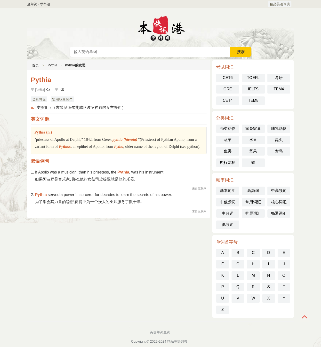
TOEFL (253, 78)
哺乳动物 (279, 128)
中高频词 (279, 191)
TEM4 (278, 89)
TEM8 (253, 100)
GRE (228, 89)
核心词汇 (279, 202)
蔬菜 (228, 140)
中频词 (227, 213)
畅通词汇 (279, 213)
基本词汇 (227, 191)
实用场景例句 (62, 99)
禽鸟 (279, 151)
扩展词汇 (253, 213)
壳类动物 (227, 128)
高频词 (253, 191)
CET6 (228, 78)
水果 (253, 140)
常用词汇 (253, 202)
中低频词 (227, 202)
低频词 (227, 224)
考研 (279, 78)
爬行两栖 (227, 162)
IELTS (253, 89)
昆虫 (279, 140)
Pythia (52, 65)
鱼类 (228, 151)
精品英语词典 (280, 4)
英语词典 (160, 27)
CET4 (228, 100)
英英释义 (39, 99)
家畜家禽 (253, 128)
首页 (35, 65)
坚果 (253, 151)
